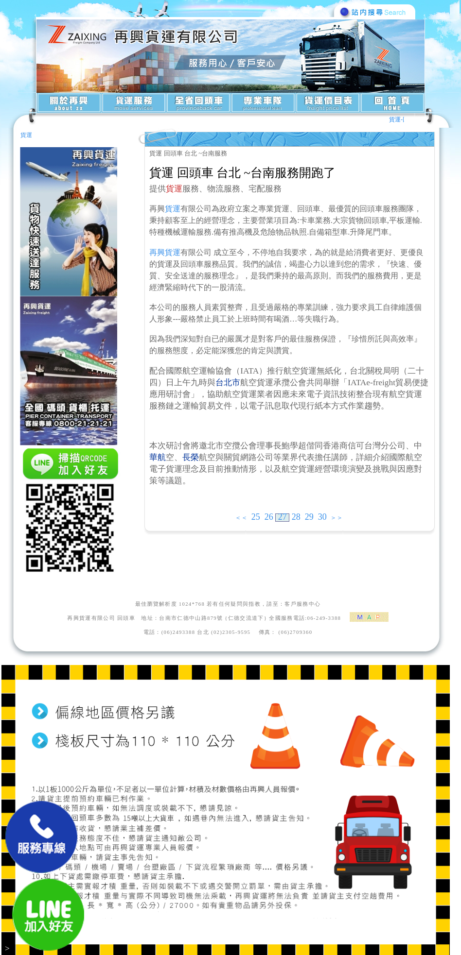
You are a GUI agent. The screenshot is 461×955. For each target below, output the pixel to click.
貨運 (26, 135)
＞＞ (336, 517)
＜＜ (241, 517)
